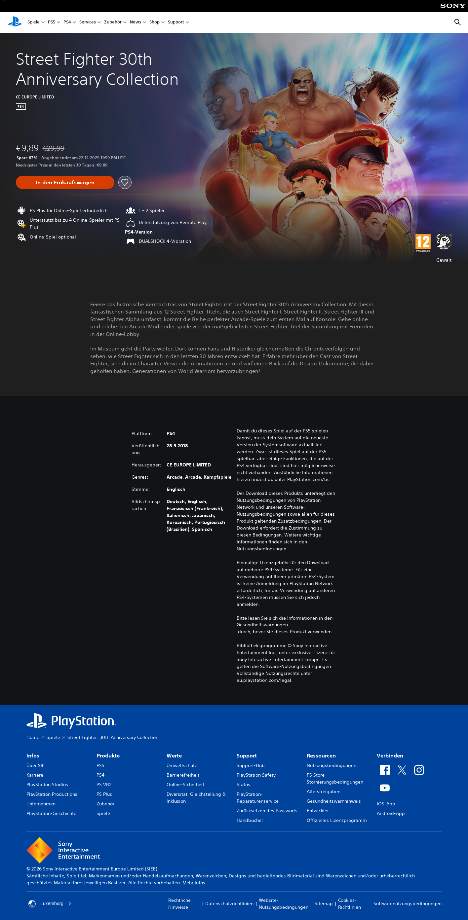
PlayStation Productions (51, 794)
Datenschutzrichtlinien (229, 903)
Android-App (391, 813)
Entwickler (318, 811)
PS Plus (104, 794)
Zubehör (113, 22)
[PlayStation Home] (15, 22)
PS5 (51, 22)
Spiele (33, 22)
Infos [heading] (32, 755)
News (135, 22)
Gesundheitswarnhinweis (334, 801)
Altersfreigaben (323, 791)
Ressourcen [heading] (321, 755)
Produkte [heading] (108, 755)
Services (87, 22)
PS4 (67, 22)
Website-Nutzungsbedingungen (283, 903)
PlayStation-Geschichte (51, 813)
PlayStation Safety (256, 775)
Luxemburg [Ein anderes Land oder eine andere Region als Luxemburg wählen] (49, 903)
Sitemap (324, 903)
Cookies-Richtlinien (349, 903)
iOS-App (386, 804)
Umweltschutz (182, 765)
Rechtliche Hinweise (179, 903)
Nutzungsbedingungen (331, 765)
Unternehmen (41, 804)
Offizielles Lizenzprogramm (337, 820)
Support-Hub (251, 765)
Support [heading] (247, 755)
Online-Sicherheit (185, 785)
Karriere (34, 775)
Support (176, 22)
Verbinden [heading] (390, 755)
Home (32, 737)
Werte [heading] (174, 755)
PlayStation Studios (47, 785)
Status (243, 785)
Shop (154, 22)
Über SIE (35, 765)
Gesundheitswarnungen (262, 625)
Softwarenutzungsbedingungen (407, 903)
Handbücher (250, 820)
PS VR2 (104, 785)
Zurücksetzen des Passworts (267, 811)
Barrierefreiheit (183, 775)
